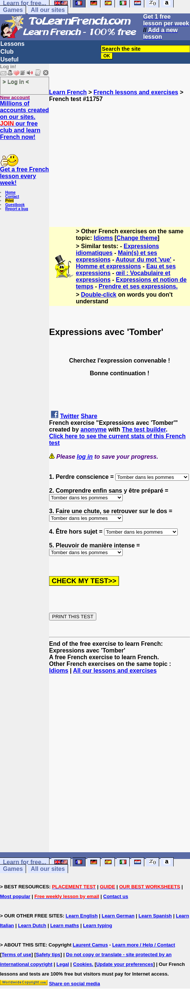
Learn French (68, 92)
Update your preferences (124, 964)
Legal (63, 964)
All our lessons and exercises (115, 670)
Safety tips (48, 954)
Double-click (98, 294)
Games (13, 10)
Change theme (136, 238)
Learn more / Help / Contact (143, 945)
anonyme (93, 429)
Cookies (82, 964)
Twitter (69, 416)
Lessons (12, 44)
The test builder (144, 429)
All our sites (48, 10)
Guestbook (15, 205)
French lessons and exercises (136, 92)
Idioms (103, 238)
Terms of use (16, 954)
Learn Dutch (32, 925)
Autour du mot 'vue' (143, 259)
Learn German (118, 916)
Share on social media (74, 983)
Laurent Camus (90, 945)
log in (85, 457)
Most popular (15, 896)
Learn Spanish (155, 916)
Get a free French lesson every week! (24, 176)
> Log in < (16, 81)
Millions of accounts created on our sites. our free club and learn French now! (24, 120)
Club (7, 51)
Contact (12, 197)
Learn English (82, 916)
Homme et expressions (108, 266)
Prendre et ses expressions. (138, 286)
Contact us (115, 896)
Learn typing (97, 925)
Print (9, 201)
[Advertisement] (119, 154)
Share (89, 416)
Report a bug (16, 209)
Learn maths (64, 925)
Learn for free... (24, 862)
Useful (9, 59)
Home (10, 192)
